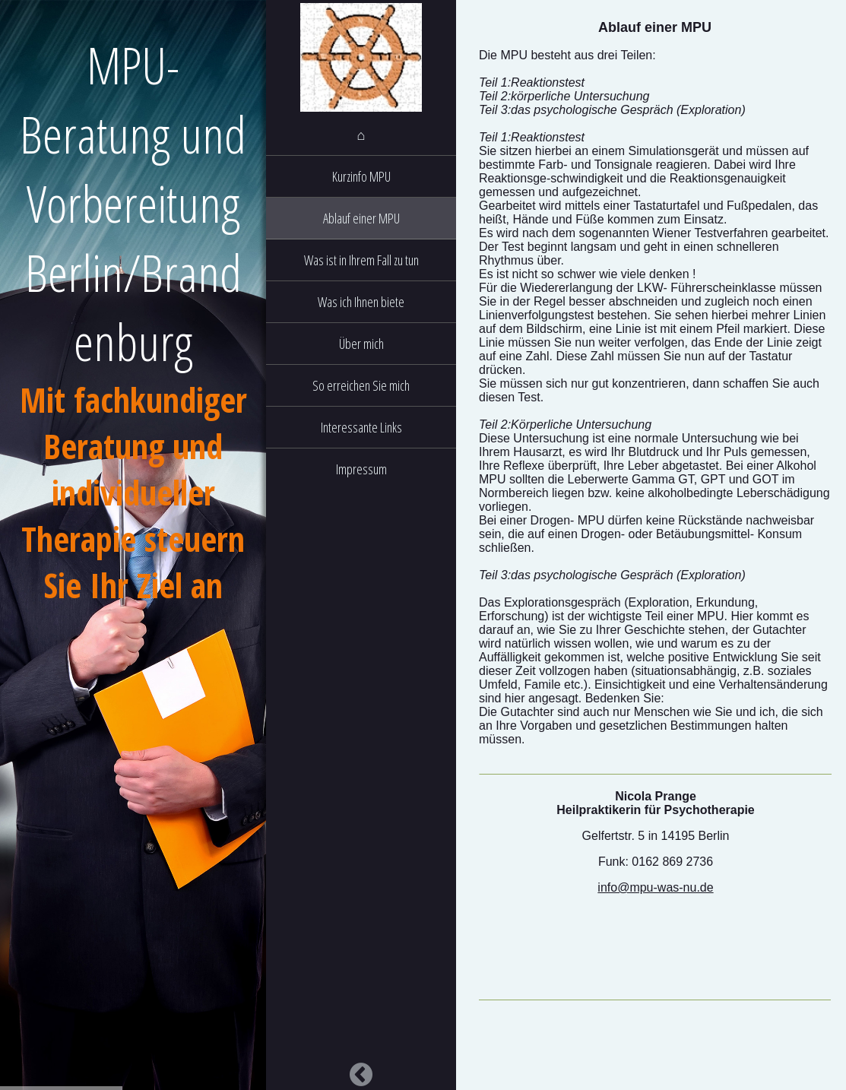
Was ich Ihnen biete (361, 302)
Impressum (361, 469)
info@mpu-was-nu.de (655, 887)
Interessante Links (361, 427)
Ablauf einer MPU (361, 218)
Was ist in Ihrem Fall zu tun (361, 260)
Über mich (361, 343)
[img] (361, 57)
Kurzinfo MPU (361, 176)
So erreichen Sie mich (361, 385)
